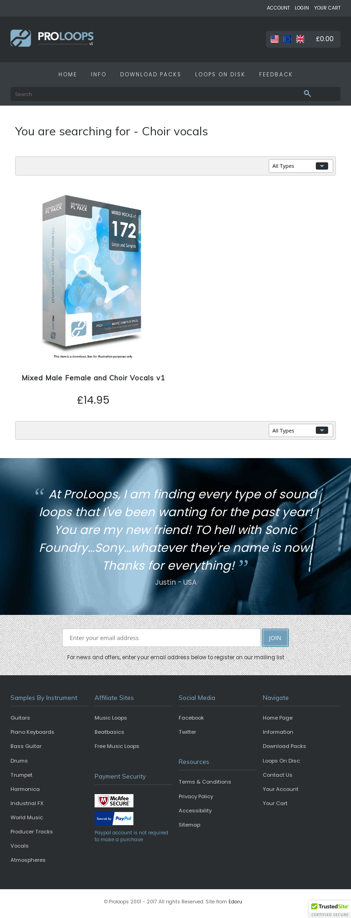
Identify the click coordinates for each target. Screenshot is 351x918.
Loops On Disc (281, 760)
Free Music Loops (117, 746)
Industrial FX (27, 803)
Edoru (235, 901)
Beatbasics (109, 732)
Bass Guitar (26, 746)
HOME (67, 74)
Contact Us (277, 775)
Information (278, 732)
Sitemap (189, 824)
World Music (27, 817)
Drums (19, 760)
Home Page (277, 717)
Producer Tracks (32, 831)
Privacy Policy (196, 796)
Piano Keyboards (32, 732)
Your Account (280, 789)
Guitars (20, 717)
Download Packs (284, 746)
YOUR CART (327, 8)
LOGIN (302, 8)
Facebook (191, 717)
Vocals (20, 845)
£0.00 (325, 38)
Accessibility (195, 810)
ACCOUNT (278, 8)
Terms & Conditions (205, 781)
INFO (98, 74)
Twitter (187, 732)
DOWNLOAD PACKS (150, 74)
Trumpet (21, 775)
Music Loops (111, 717)
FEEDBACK (276, 74)
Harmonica (25, 789)
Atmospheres (28, 860)
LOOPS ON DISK (220, 74)
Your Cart (275, 803)
